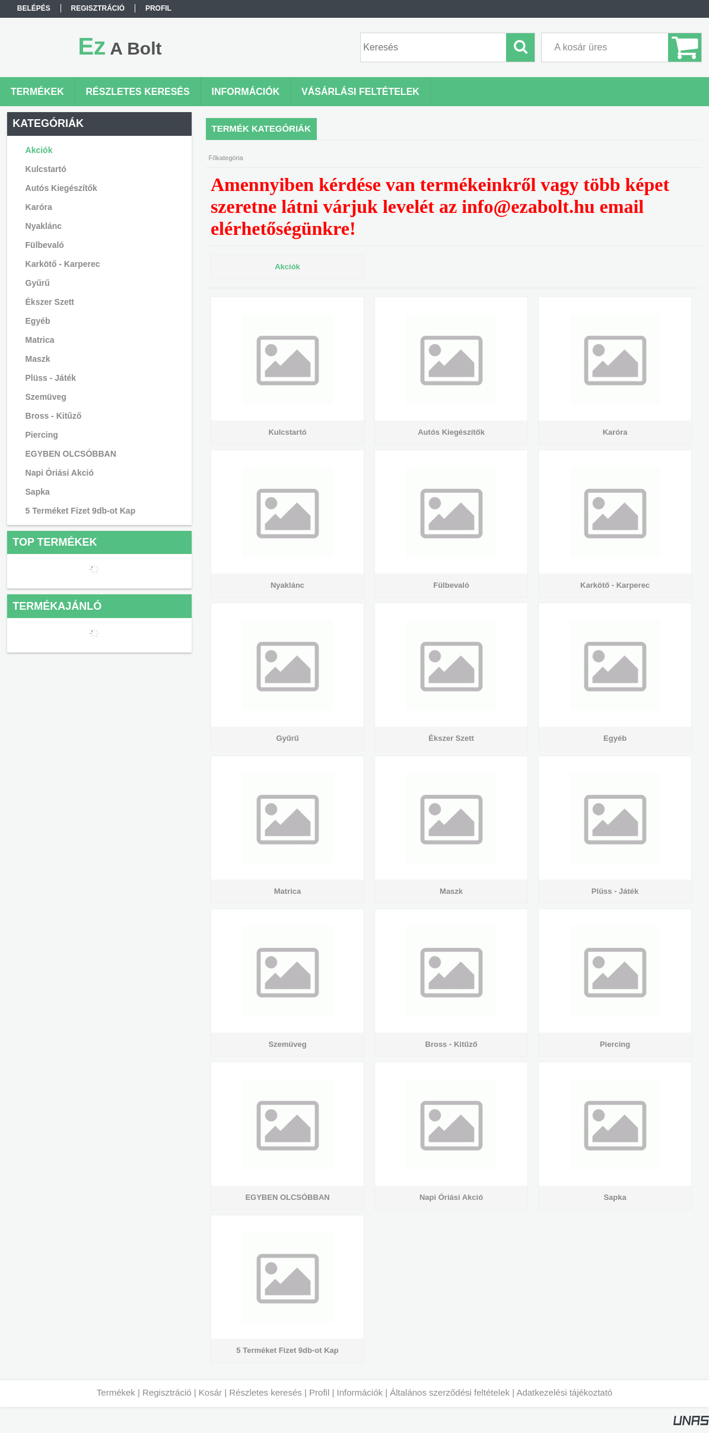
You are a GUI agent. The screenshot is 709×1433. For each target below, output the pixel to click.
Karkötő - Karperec (63, 264)
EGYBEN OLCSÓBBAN (71, 453)
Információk (359, 1392)
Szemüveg (46, 397)
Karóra (39, 207)
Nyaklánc (44, 226)
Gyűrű (38, 283)
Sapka (38, 491)
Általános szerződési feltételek (450, 1392)
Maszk (38, 359)
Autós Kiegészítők (61, 188)
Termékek (116, 1392)
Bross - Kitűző (54, 416)
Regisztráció (167, 1392)
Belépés (33, 8)
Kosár (210, 1392)
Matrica (40, 340)
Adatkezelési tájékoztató (564, 1392)
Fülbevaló (45, 245)
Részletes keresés (265, 1392)
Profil (319, 1392)
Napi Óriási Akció (60, 472)
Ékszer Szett (50, 302)
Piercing (42, 435)
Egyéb (38, 321)
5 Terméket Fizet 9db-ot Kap (81, 510)
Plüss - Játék (51, 378)
